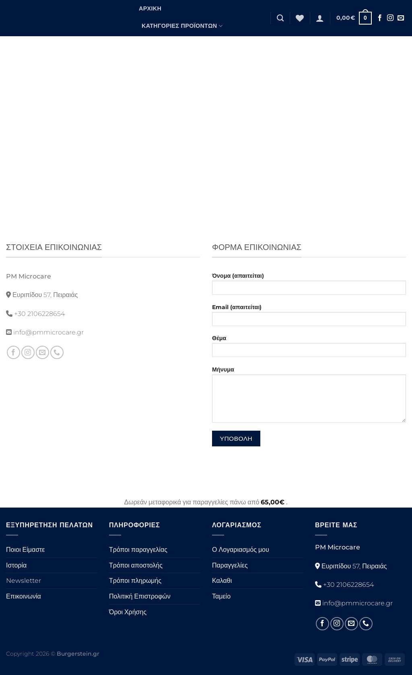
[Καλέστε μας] (57, 352)
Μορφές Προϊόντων (176, 43)
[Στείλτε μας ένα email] (401, 18)
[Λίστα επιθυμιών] (300, 18)
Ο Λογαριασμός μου (240, 549)
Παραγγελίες (230, 565)
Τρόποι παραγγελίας (138, 549)
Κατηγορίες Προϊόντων (182, 26)
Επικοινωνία (23, 596)
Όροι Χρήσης (127, 612)
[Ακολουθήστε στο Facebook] (380, 18)
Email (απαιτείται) (309, 317)
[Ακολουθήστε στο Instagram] (390, 18)
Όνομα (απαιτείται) (309, 286)
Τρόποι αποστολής (136, 565)
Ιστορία (16, 565)
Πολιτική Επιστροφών (140, 596)
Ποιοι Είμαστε (25, 549)
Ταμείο (221, 596)
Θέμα (309, 348)
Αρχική (150, 8)
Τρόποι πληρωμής (135, 580)
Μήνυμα (309, 397)
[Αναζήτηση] (280, 18)
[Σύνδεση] (320, 18)
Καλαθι (222, 580)
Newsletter (23, 580)
